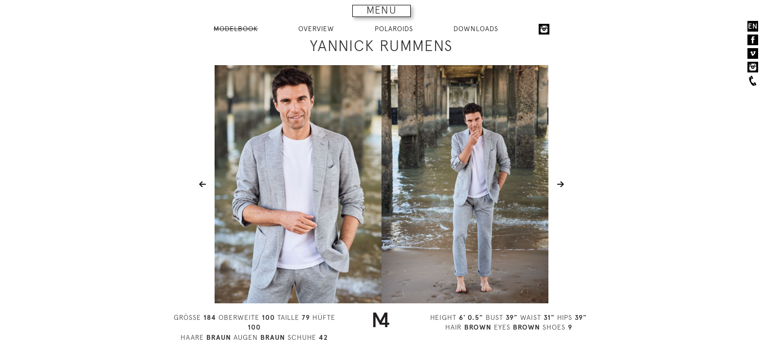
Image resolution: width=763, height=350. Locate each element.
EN (753, 26)
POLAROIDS (394, 28)
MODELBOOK (236, 28)
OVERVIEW (316, 28)
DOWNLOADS (476, 28)
